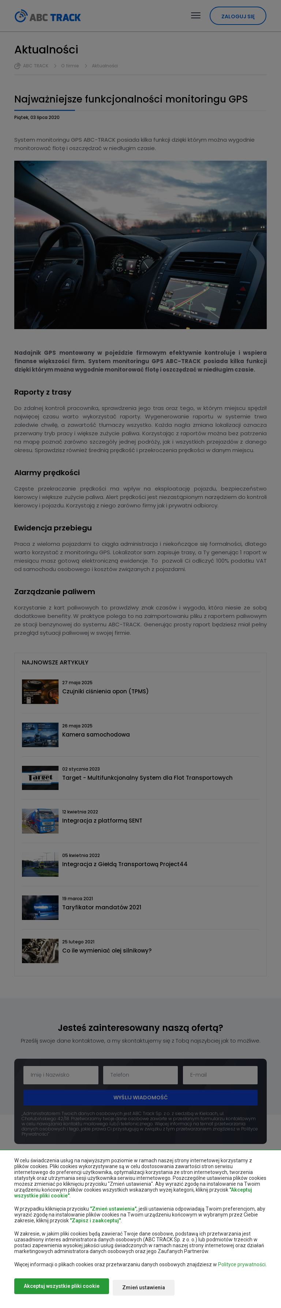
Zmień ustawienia (152, 1289)
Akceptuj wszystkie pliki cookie (62, 1289)
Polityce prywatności (242, 1267)
